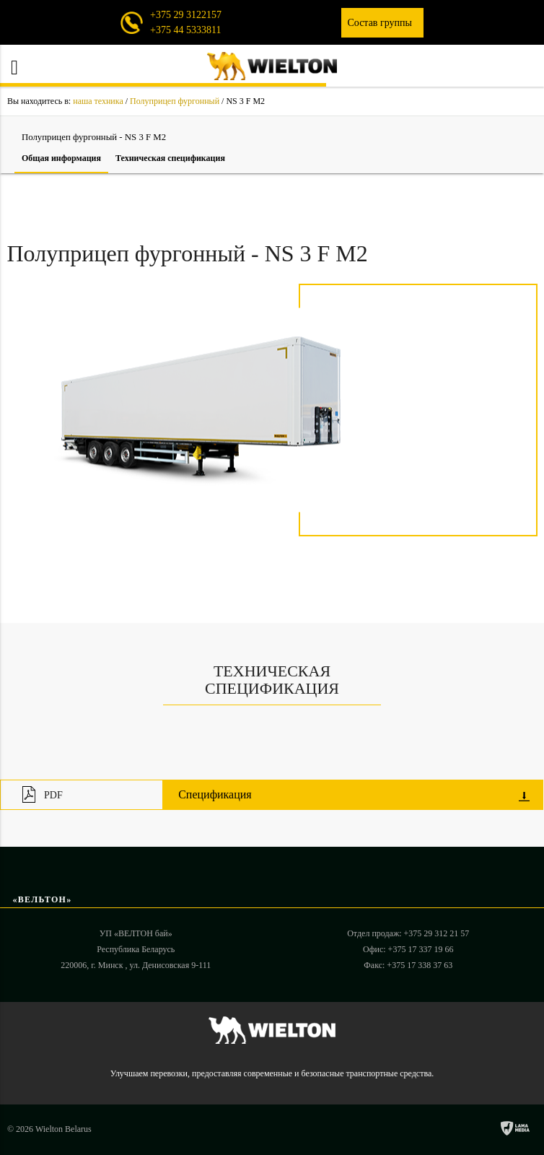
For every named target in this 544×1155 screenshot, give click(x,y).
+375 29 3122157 (185, 14)
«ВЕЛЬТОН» (42, 899)
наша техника (98, 101)
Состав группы (382, 22)
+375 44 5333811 (185, 30)
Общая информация (61, 158)
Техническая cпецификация (170, 158)
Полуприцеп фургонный (174, 101)
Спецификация (354, 794)
